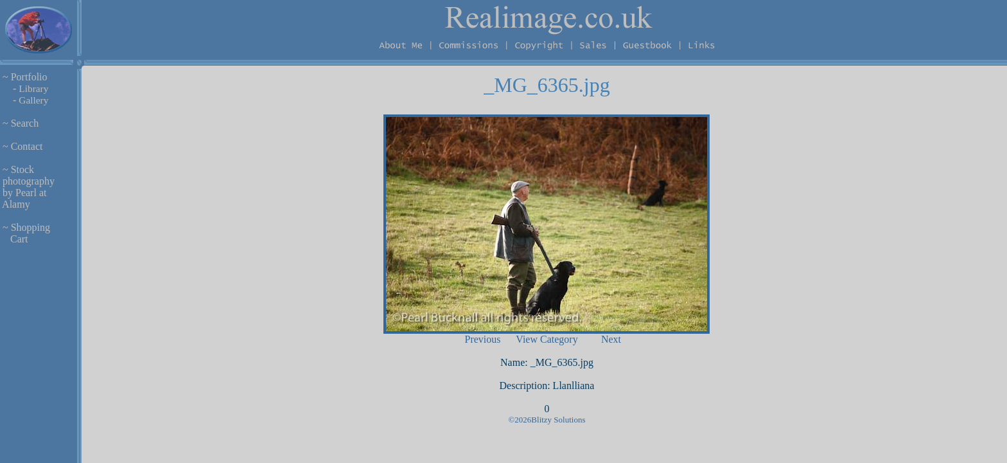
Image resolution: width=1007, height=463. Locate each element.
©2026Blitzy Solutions (546, 419)
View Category (546, 339)
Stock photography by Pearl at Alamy (27, 187)
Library (33, 88)
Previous (482, 339)
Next (611, 339)
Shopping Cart (25, 233)
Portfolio (29, 76)
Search (25, 123)
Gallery (33, 100)
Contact (27, 146)
